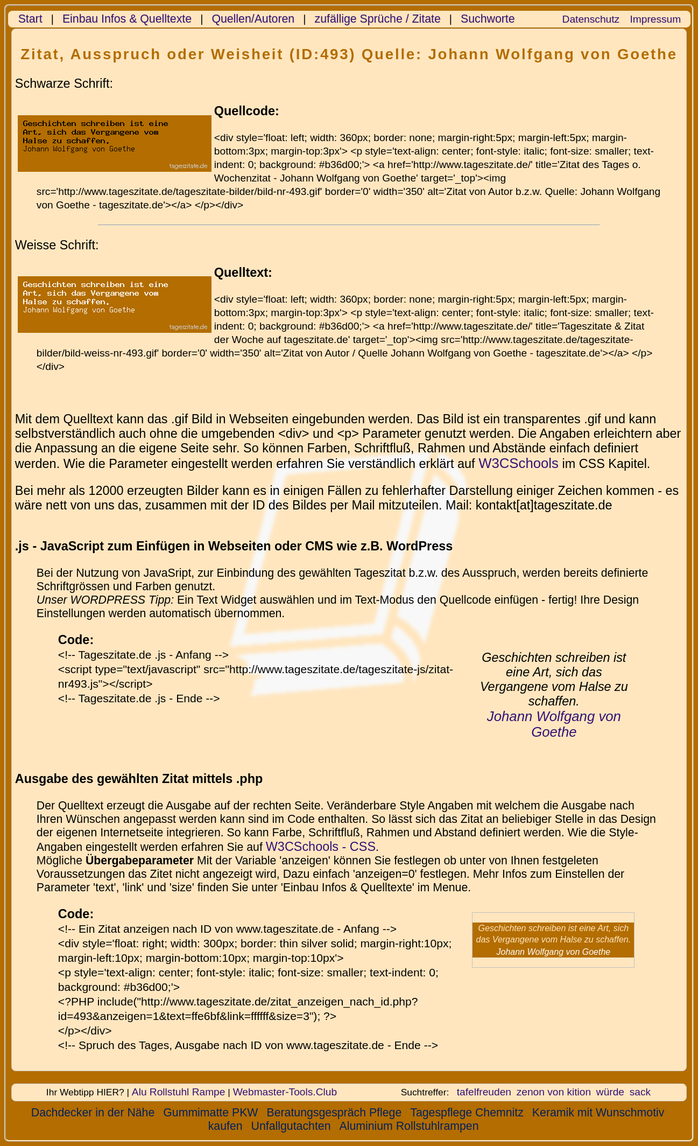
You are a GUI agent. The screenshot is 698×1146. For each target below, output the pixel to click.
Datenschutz (590, 19)
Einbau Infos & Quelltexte (127, 18)
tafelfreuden (484, 1092)
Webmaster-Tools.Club (285, 1092)
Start (30, 18)
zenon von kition (554, 1092)
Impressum (655, 19)
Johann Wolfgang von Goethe (554, 724)
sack (640, 1092)
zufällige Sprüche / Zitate (378, 18)
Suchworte (488, 18)
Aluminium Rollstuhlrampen (408, 1126)
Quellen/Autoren (252, 18)
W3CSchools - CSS (321, 847)
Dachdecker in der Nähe (93, 1112)
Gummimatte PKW (210, 1112)
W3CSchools (518, 463)
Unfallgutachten (291, 1126)
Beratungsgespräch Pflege (333, 1112)
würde (610, 1092)
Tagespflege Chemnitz (467, 1112)
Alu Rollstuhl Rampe (178, 1092)
